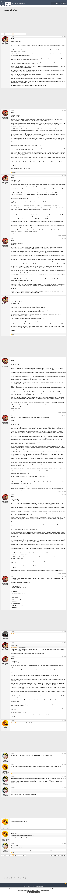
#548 (65, 494)
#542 (65, 110)
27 (11, 34)
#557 (65, 787)
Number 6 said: (14, 833)
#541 (65, 36)
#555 (65, 764)
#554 (65, 753)
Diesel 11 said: (14, 790)
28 (13, 34)
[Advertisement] (33, 23)
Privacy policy (55, 883)
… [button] (7, 34)
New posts (3, 5)
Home (3, 3)
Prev (3, 34)
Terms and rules (49, 883)
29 (15, 34)
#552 (65, 656)
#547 (65, 415)
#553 (65, 720)
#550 (65, 631)
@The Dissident (14, 633)
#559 (65, 831)
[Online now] (5, 726)
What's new (14, 3)
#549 (65, 576)
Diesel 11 (3, 12)
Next (24, 34)
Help (60, 883)
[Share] (62, 37)
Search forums (8, 5)
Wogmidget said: (14, 645)
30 (17, 34)
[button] (17, 3)
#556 (65, 776)
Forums (8, 3)
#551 (65, 642)
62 (21, 34)
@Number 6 (13, 722)
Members (21, 3)
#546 (65, 358)
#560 (65, 843)
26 (9, 34)
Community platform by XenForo (33, 886)
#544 (65, 238)
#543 (65, 175)
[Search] (63, 3)
